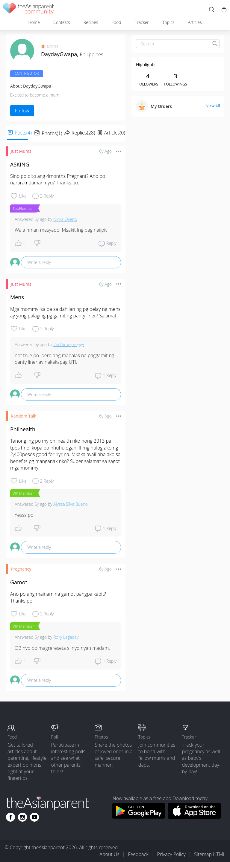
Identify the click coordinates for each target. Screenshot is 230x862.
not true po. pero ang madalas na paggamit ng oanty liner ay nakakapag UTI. (65, 358)
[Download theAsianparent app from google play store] (138, 817)
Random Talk (23, 416)
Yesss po (24, 515)
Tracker (142, 22)
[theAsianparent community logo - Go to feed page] (28, 9)
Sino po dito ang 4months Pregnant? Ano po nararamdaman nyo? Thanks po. (58, 179)
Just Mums (21, 151)
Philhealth (22, 429)
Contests (61, 22)
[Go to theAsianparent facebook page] (10, 817)
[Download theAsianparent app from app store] (194, 817)
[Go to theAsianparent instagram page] (22, 817)
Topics (168, 22)
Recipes (91, 22)
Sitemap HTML (210, 854)
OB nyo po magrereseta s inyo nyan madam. (62, 648)
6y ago (105, 151)
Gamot (18, 582)
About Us (109, 854)
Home (34, 22)
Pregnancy (21, 569)
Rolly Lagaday (65, 637)
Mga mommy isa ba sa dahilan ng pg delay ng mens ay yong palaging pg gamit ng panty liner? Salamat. (66, 312)
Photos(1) (52, 133)
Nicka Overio (65, 219)
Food (116, 22)
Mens (17, 297)
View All (213, 106)
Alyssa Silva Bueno (70, 504)
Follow (22, 110)
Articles (195, 22)
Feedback (138, 854)
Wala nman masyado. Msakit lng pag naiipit (61, 230)
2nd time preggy (68, 344)
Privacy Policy (171, 854)
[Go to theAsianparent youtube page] (34, 817)
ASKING (19, 164)
